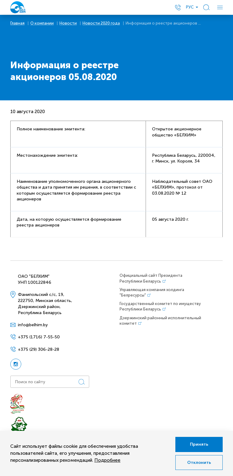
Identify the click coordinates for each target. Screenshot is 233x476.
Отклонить (199, 462)
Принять (199, 444)
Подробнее (107, 460)
